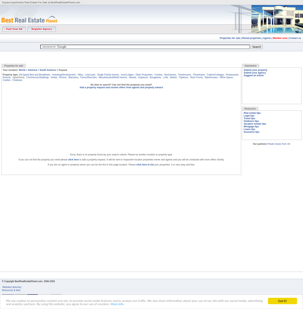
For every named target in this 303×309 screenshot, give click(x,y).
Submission (251, 65)
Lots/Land (90, 74)
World (22, 70)
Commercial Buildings (37, 77)
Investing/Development (64, 74)
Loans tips (249, 129)
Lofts (165, 77)
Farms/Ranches (88, 77)
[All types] (24, 74)
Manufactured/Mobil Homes (113, 77)
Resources (250, 108)
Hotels (54, 77)
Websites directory (12, 287)
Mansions (73, 77)
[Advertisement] (151, 54)
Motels (173, 77)
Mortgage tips (251, 126)
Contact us (295, 38)
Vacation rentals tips (255, 123)
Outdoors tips (251, 121)
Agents (267, 38)
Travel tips (249, 118)
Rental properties (251, 38)
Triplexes (183, 77)
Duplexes (143, 77)
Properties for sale (230, 38)
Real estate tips (252, 113)
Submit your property (255, 70)
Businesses (170, 74)
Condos (158, 74)
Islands (132, 77)
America (32, 70)
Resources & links (11, 290)
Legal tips (249, 115)
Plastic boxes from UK (279, 144)
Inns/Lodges (127, 74)
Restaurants (232, 74)
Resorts (7, 77)
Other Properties (143, 74)
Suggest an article (254, 75)
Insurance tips (251, 132)
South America (48, 70)
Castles (6, 80)
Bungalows (155, 77)
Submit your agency (255, 72)
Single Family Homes (108, 74)
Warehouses (211, 77)
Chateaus (17, 80)
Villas (80, 74)
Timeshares (199, 74)
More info (117, 305)
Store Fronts (196, 77)
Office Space (226, 77)
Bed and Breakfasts (40, 74)
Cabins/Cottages (215, 74)
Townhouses (184, 74)
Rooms (62, 77)
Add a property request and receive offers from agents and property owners (121, 87)
